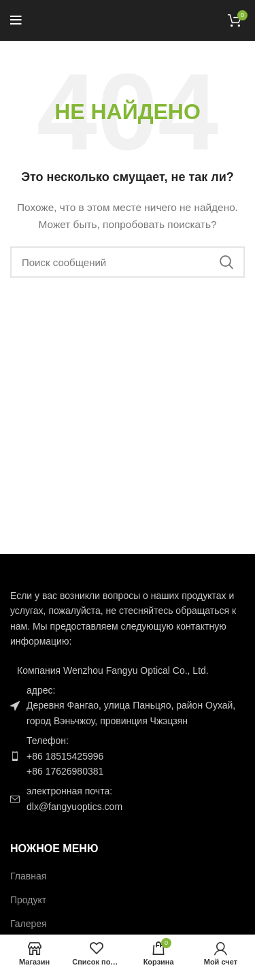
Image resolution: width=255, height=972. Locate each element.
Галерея (28, 923)
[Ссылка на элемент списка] (127, 756)
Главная (28, 876)
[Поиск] (127, 262)
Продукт (28, 899)
